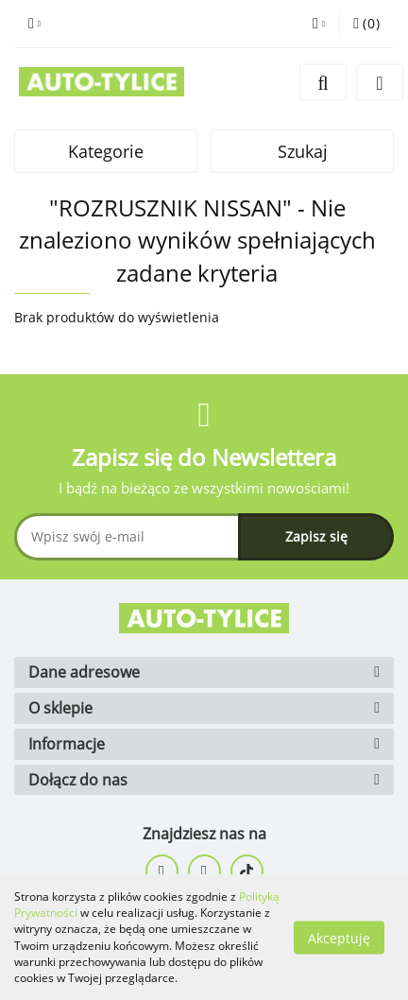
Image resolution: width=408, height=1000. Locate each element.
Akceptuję (339, 937)
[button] (366, 23)
